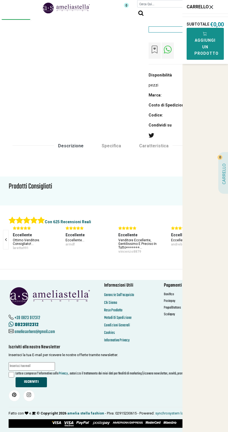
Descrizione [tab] (71, 145)
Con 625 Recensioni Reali (68, 222)
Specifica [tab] (111, 145)
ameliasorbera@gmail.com (34, 332)
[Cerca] (166, 4)
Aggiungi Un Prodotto (206, 43)
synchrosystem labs (171, 413)
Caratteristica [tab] (154, 145)
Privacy (63, 373)
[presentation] (6, 239)
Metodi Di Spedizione (118, 318)
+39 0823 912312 (27, 318)
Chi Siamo (110, 303)
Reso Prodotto (113, 310)
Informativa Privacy (116, 340)
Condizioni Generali (117, 325)
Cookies (109, 333)
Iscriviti (31, 382)
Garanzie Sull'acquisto (119, 295)
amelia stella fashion (85, 413)
